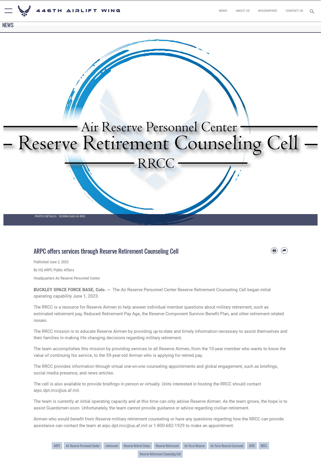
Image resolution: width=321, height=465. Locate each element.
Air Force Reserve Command (226, 445)
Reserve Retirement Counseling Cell (160, 454)
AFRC (252, 445)
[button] (7, 11)
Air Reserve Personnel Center (83, 445)
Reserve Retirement (167, 445)
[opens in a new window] (243, 10)
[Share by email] (284, 250)
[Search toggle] (312, 11)
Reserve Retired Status (137, 445)
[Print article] (274, 250)
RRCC (264, 445)
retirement (111, 445)
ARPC (57, 445)
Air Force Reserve (194, 445)
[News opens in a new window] (223, 10)
